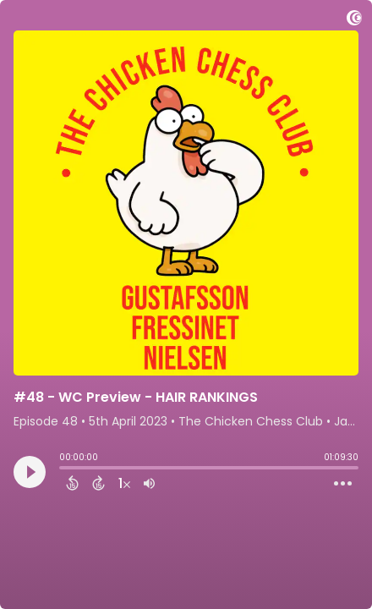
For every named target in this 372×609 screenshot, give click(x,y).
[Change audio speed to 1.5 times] (124, 483)
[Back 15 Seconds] (72, 483)
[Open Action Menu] (342, 484)
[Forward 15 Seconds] (98, 483)
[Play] (30, 472)
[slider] (63, 469)
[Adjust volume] (149, 483)
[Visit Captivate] (354, 20)
